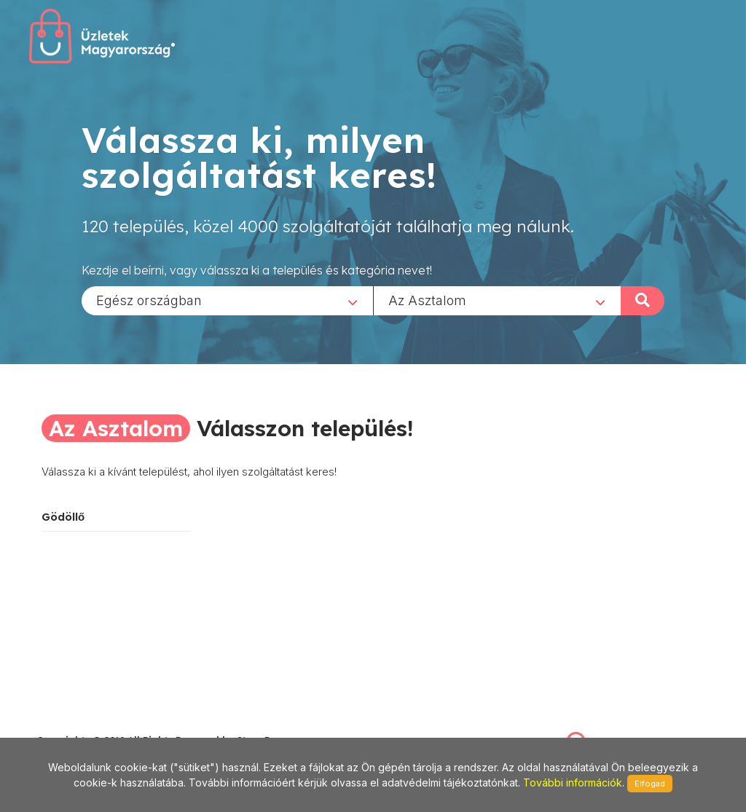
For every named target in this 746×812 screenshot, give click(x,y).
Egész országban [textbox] (149, 299)
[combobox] (227, 300)
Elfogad (650, 784)
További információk (572, 782)
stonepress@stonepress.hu (95, 724)
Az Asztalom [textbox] (427, 299)
